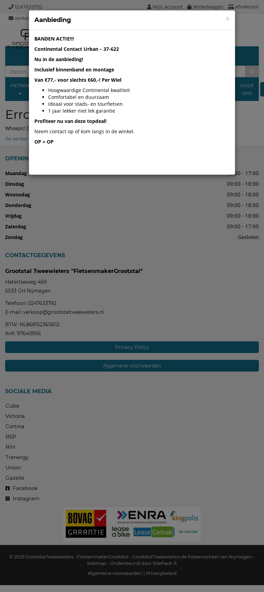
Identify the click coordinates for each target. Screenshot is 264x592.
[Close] (228, 18)
